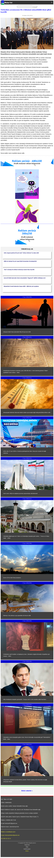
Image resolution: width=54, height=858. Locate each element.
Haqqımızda (27, 844)
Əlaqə (27, 846)
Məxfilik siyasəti (27, 849)
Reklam (27, 851)
